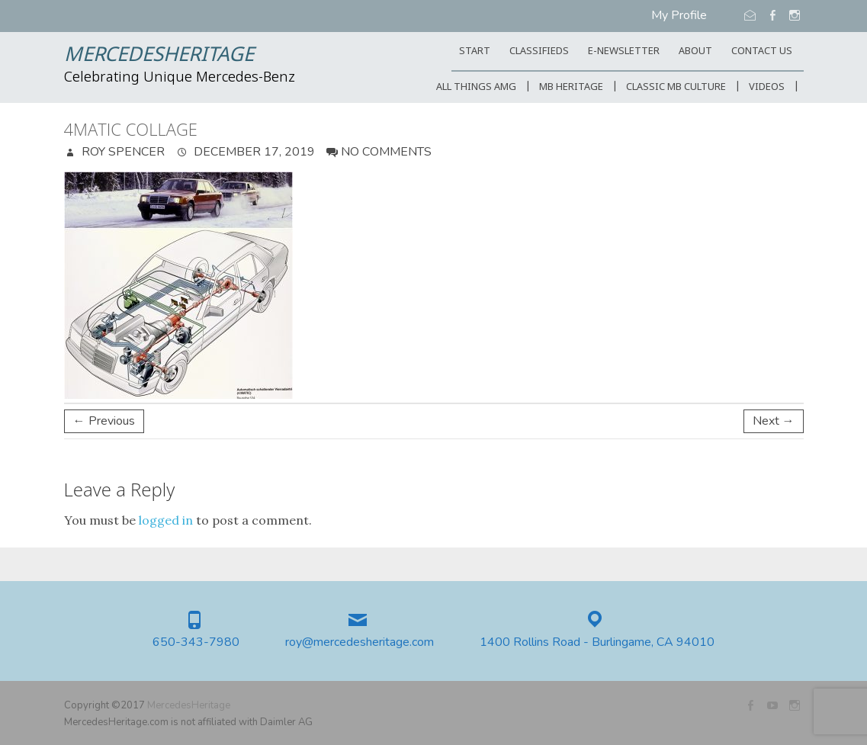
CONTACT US (761, 51)
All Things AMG (476, 87)
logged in (166, 520)
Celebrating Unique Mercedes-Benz (179, 78)
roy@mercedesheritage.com (359, 642)
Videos (767, 87)
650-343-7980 (196, 642)
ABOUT (695, 51)
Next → (774, 421)
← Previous (104, 421)
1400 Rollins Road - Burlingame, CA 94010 (597, 642)
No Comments (386, 151)
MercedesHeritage (159, 56)
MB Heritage (571, 87)
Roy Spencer (122, 151)
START (474, 51)
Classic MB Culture (676, 87)
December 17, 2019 (253, 151)
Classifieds (539, 51)
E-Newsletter (624, 51)
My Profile (679, 15)
